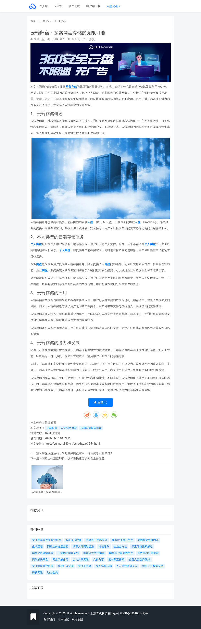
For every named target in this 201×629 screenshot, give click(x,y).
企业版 (58, 6)
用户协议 (63, 619)
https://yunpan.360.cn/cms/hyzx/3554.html (72, 443)
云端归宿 (51, 427)
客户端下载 (93, 6)
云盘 (90, 222)
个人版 (43, 6)
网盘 (39, 264)
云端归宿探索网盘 (91, 427)
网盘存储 (71, 86)
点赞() (100, 402)
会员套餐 (74, 6)
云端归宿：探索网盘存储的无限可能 (47, 492)
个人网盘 (36, 244)
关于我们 (49, 619)
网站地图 (77, 619)
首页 (33, 21)
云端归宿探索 (69, 427)
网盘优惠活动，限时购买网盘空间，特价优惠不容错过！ (77, 453)
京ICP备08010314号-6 (134, 613)
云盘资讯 (113, 6)
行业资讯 (60, 21)
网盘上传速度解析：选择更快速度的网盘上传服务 (73, 458)
